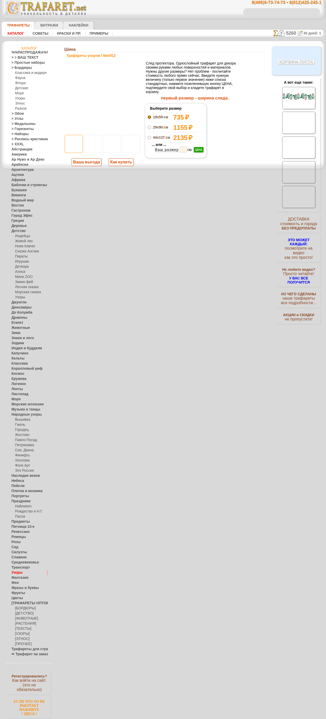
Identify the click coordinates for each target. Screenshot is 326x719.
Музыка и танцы (23, 409)
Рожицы (17, 537)
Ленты (16, 389)
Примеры (96, 33)
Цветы (16, 598)
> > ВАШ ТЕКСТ (21, 57)
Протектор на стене (163, 226)
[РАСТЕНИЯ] (24, 623)
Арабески (18, 164)
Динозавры (19, 307)
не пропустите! (298, 311)
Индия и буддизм (23, 348)
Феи (14, 583)
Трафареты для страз (27, 649)
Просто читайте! (298, 269)
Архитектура (20, 170)
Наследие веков (23, 475)
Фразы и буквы (22, 588)
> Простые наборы (24, 62)
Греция (16, 221)
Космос (16, 373)
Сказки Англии (25, 251)
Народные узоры (23, 414)
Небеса (16, 481)
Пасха (19, 516)
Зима (15, 333)
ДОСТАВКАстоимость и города (299, 224)
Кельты (16, 358)
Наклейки (69, 25)
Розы (15, 542)
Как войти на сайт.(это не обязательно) (29, 682)
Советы (40, 33)
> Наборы (18, 134)
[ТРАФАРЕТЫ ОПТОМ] (27, 603)
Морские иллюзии (24, 404)
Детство (17, 231)
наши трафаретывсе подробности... (299, 291)
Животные (19, 328)
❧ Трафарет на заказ (27, 654)
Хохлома (21, 460)
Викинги (17, 195)
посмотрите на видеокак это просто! (299, 247)
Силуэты (17, 552)
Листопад (18, 394)
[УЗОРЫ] (21, 634)
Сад (14, 547)
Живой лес (23, 241)
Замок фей (23, 282)
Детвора (21, 266)
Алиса (19, 271)
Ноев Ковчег (24, 246)
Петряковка (23, 445)
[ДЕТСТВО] (23, 613)
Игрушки (21, 261)
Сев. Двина (23, 450)
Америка (17, 154)
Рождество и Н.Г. (27, 511)
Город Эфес (19, 215)
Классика (18, 363)
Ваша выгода (86, 162)
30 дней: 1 (314, 33)
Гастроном (19, 210)
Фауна (19, 78)
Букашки (17, 190)
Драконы (18, 317)
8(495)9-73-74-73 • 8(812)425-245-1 (281, 2)
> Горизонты (20, 129)
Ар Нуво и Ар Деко (24, 159)
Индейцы (21, 236)
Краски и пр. (67, 33)
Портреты (18, 496)
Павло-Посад (25, 440)
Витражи (42, 25)
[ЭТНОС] (21, 639)
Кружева (17, 379)
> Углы (16, 119)
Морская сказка (26, 292)
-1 (144, 238)
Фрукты (17, 593)
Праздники (19, 501)
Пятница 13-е (20, 526)
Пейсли (16, 486)
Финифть (21, 455)
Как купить (120, 162)
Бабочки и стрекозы (25, 185)
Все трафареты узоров (163, 249)
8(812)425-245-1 (197, 300)
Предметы (18, 521)
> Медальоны (21, 124)
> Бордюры (19, 68)
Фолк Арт (22, 465)
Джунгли (17, 302)
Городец (21, 430)
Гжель (19, 424)
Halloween (22, 506)
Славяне (17, 557)
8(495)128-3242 (168, 300)
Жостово (21, 435)
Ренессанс (18, 532)
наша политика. (188, 715)
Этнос (19, 103)
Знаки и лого (20, 338)
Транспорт (19, 567)
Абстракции (20, 149)
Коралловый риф (24, 368)
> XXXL (16, 144)
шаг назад (163, 238)
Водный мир (20, 200)
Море (19, 93)
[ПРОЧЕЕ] (22, 644)
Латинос (17, 384)
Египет (16, 322)
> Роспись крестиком (26, 139)
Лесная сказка (25, 287)
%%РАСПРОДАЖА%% (27, 52)
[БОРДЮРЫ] (24, 608)
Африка (17, 180)
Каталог (15, 33)
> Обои (16, 113)
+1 (182, 238)
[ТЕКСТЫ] (22, 628)
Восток (16, 205)
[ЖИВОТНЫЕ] (25, 618)
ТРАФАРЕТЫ (16, 25)
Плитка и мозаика (24, 491)
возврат (174, 344)
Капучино (18, 353)
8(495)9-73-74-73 (137, 300)
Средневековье (22, 562)
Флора (20, 83)
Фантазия (18, 577)
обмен (187, 344)
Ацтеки (16, 175)
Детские (21, 88)
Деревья (17, 226)
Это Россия (23, 470)
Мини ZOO (23, 277)
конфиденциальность (150, 344)
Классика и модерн (29, 73)
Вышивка (22, 419)
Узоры (19, 98)
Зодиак (16, 343)
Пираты (20, 256)
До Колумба (20, 312)
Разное (20, 108)
